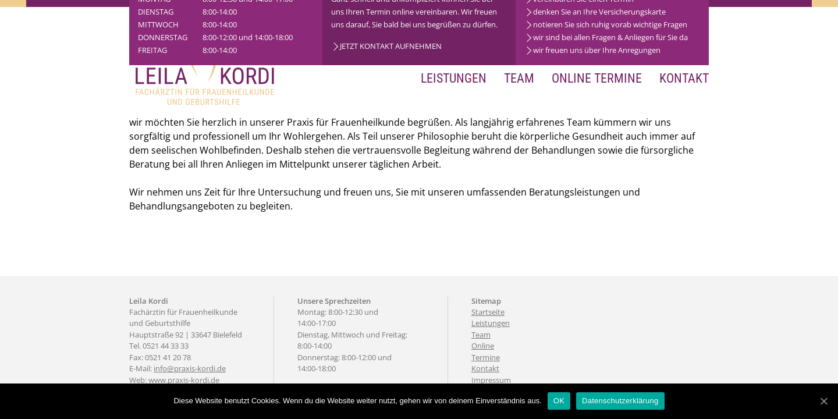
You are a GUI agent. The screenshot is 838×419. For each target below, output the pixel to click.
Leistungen (454, 78)
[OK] (823, 401)
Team (519, 78)
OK (558, 400)
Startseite (488, 312)
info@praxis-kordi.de (190, 368)
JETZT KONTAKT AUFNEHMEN (391, 46)
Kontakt (684, 78)
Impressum (491, 380)
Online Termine (597, 78)
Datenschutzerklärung (620, 400)
